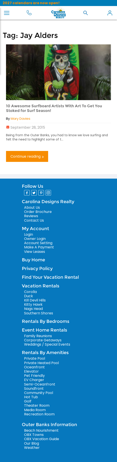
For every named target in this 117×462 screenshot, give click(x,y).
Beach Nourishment (41, 430)
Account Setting (38, 242)
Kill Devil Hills (35, 300)
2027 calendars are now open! (31, 3)
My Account (110, 13)
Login (28, 234)
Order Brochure (38, 211)
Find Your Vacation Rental (50, 277)
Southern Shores (38, 313)
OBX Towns (34, 434)
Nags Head (33, 308)
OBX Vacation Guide (41, 438)
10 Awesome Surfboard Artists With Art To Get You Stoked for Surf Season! (54, 108)
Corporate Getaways (43, 340)
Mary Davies (20, 118)
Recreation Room (39, 414)
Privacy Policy (37, 268)
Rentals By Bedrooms (45, 321)
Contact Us (34, 220)
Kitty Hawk (33, 304)
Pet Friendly (34, 375)
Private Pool (34, 358)
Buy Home (33, 259)
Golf (27, 401)
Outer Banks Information (49, 424)
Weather (32, 447)
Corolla (30, 291)
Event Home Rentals (44, 330)
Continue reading (27, 156)
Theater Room (36, 405)
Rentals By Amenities (45, 352)
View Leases (34, 251)
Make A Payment (39, 247)
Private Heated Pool (41, 362)
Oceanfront (34, 367)
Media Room (35, 409)
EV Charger (34, 379)
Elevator (31, 371)
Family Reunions (38, 335)
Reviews (31, 216)
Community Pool (38, 392)
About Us (32, 207)
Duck (28, 296)
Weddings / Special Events (47, 344)
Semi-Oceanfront (39, 384)
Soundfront (34, 388)
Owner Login (35, 238)
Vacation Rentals (40, 286)
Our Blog (31, 443)
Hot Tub (31, 397)
